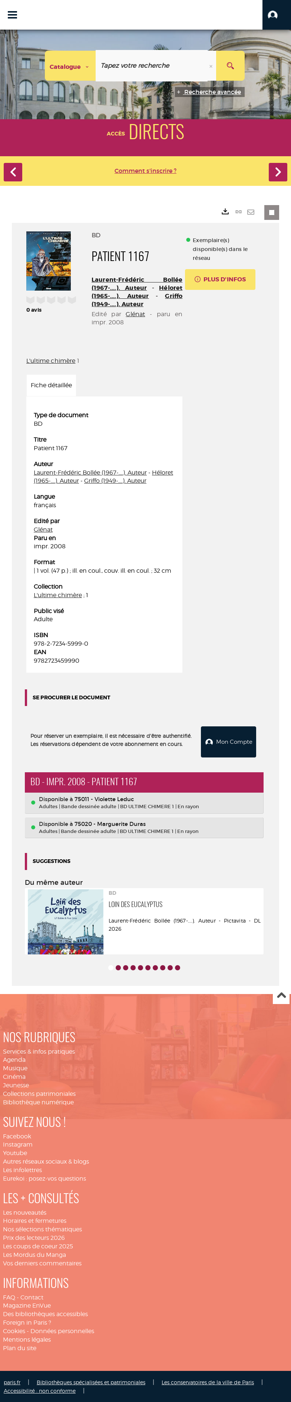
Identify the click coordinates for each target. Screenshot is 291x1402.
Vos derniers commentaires (42, 1262)
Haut (281, 995)
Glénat (135, 314)
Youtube (15, 1152)
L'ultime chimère (51, 360)
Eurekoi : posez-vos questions (44, 1177)
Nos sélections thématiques (42, 1228)
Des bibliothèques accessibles (45, 1313)
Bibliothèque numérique (38, 1101)
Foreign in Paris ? (27, 1321)
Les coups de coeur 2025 (38, 1245)
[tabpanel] (104, 538)
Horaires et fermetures (34, 1220)
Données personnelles (62, 1330)
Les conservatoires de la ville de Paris (208, 1381)
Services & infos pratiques (39, 1050)
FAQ (9, 1296)
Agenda (14, 1059)
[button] (276, 15)
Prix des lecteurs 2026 (34, 1237)
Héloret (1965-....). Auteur (137, 292)
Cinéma (14, 1076)
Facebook (17, 1135)
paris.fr (12, 1381)
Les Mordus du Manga (34, 1254)
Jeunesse (16, 1084)
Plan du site (19, 1347)
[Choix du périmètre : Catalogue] (70, 65)
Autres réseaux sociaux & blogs (46, 1160)
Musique (15, 1067)
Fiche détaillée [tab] (51, 385)
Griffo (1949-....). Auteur (137, 300)
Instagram (18, 1143)
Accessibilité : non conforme (40, 1390)
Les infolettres (22, 1169)
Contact (31, 1296)
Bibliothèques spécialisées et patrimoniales (91, 1381)
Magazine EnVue (27, 1304)
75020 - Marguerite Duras (110, 823)
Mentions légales (27, 1338)
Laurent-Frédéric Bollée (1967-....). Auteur (137, 284)
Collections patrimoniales (39, 1093)
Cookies (14, 1330)
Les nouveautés (24, 1211)
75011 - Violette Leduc (104, 798)
